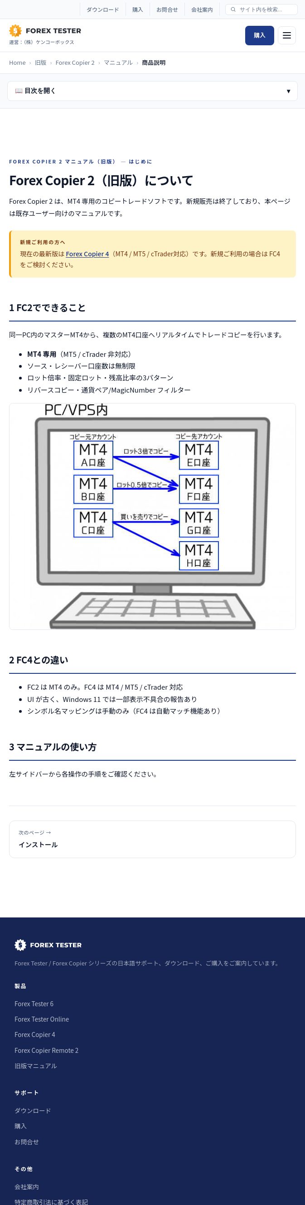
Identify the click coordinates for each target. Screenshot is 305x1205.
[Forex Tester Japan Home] (45, 35)
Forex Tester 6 (34, 1003)
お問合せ (167, 9)
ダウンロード (103, 9)
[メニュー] (287, 35)
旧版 (41, 62)
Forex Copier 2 (74, 62)
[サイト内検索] (266, 9)
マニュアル (118, 62)
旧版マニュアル (36, 1065)
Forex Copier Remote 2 (46, 1050)
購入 (137, 9)
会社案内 (202, 9)
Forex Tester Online (42, 1018)
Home (17, 62)
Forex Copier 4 (87, 253)
